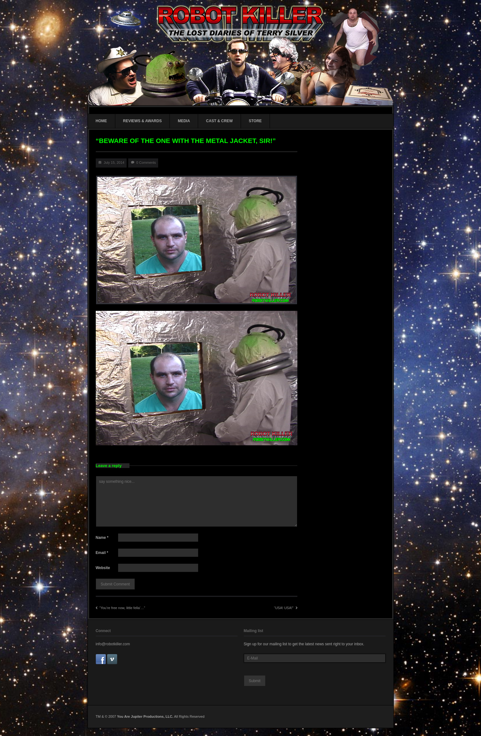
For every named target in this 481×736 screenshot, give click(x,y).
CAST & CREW (219, 121)
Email (102, 553)
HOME (101, 121)
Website (103, 568)
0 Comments (146, 162)
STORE (255, 121)
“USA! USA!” (285, 608)
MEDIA (184, 121)
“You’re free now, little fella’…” (120, 608)
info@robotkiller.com (113, 644)
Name (102, 537)
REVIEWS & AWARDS (142, 121)
